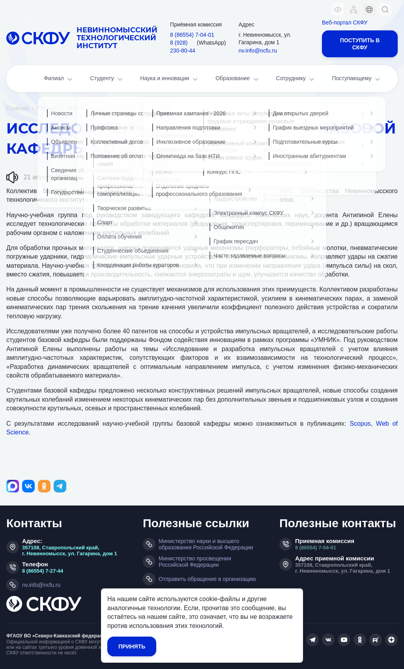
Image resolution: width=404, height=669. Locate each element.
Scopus (360, 423)
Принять (131, 646)
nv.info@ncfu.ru (258, 50)
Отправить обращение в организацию (207, 579)
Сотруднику (296, 79)
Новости (80, 108)
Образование (237, 79)
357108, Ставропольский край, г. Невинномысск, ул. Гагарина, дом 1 (69, 550)
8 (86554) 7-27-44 (42, 571)
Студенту (107, 79)
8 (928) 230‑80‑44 (182, 46)
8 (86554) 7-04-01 (315, 548)
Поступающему (357, 79)
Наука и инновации (169, 79)
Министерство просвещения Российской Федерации (195, 561)
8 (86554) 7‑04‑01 (192, 35)
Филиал (59, 79)
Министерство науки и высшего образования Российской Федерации (206, 544)
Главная (17, 108)
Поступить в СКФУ (360, 44)
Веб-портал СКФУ (344, 22)
